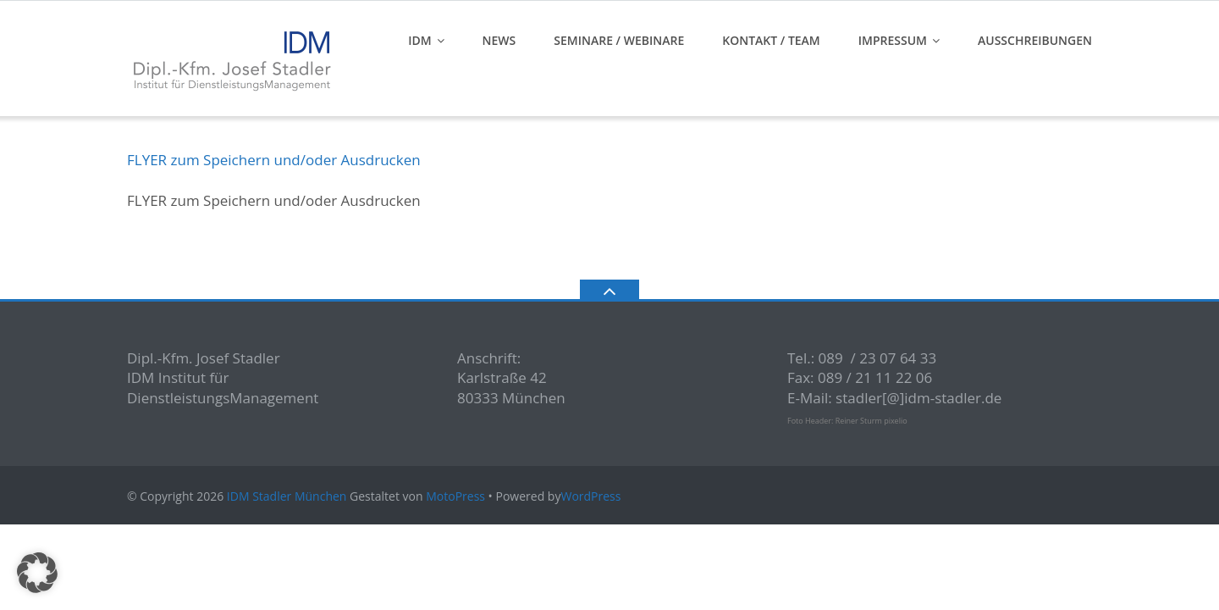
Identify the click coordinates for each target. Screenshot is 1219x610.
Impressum (892, 40)
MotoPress (455, 496)
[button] (37, 572)
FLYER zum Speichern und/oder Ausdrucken (274, 159)
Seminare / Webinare (619, 40)
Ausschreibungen (1035, 40)
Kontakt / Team (771, 40)
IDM (419, 40)
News (499, 40)
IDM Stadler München (287, 496)
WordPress (590, 496)
